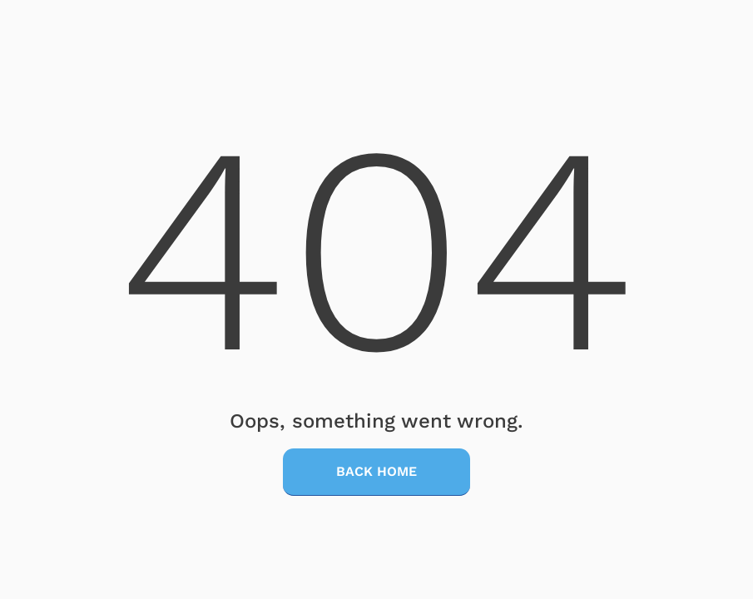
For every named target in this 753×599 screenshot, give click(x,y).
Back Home (376, 471)
